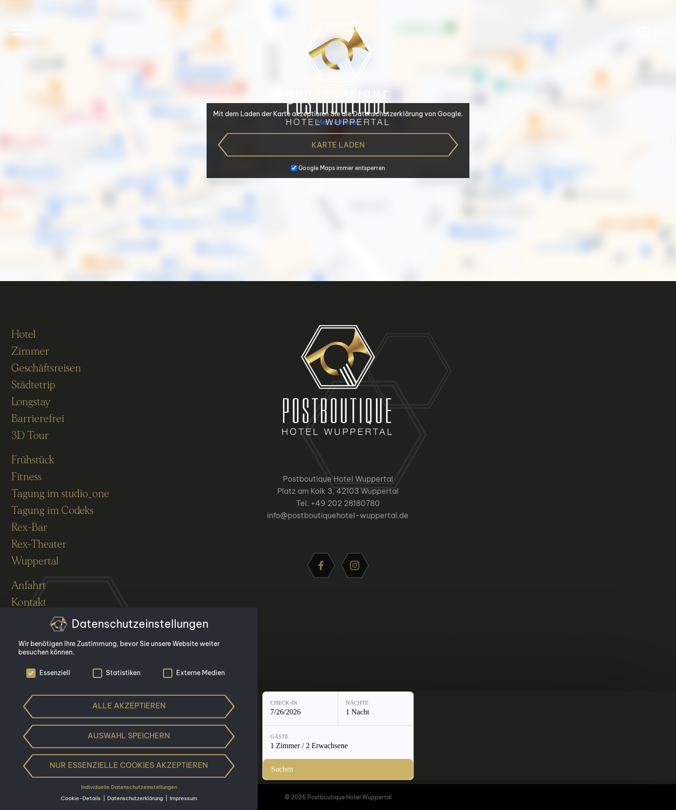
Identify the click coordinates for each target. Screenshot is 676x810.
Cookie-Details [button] (81, 798)
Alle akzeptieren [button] (129, 705)
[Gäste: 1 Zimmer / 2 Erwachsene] (388, 763)
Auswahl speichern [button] (129, 735)
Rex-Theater (39, 544)
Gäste (358, 757)
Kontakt (28, 602)
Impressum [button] (183, 798)
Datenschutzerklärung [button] (135, 798)
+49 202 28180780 (345, 503)
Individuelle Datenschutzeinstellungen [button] (129, 787)
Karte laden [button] (338, 144)
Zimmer (30, 351)
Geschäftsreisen (46, 368)
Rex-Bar (29, 527)
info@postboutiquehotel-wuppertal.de (338, 515)
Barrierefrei (37, 418)
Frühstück (32, 460)
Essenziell (48, 673)
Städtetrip (33, 385)
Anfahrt (28, 585)
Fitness (26, 477)
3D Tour (30, 435)
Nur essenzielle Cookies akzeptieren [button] (129, 765)
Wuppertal (35, 561)
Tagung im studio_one (60, 493)
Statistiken (117, 673)
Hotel (23, 334)
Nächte (285, 757)
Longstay (30, 402)
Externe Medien (194, 673)
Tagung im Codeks (52, 510)
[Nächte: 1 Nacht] (304, 763)
